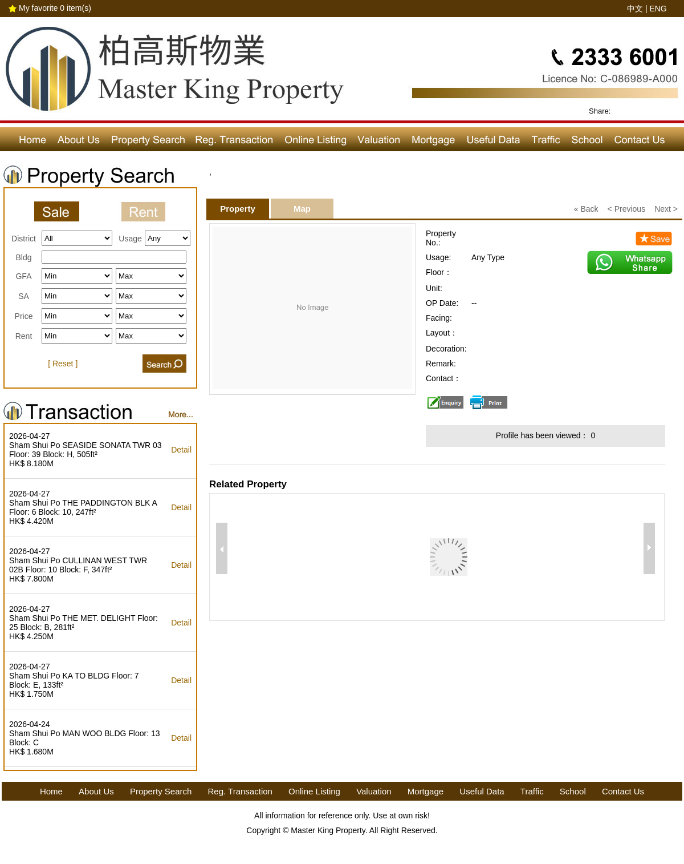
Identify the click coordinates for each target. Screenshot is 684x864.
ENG (657, 8)
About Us (96, 791)
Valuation (373, 791)
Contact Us (623, 791)
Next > (666, 208)
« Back (586, 208)
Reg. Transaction (240, 791)
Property (237, 208)
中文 (635, 8)
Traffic (532, 791)
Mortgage (425, 791)
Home (51, 791)
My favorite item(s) (55, 8)
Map (302, 208)
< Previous (627, 208)
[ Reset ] (63, 363)
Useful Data (481, 791)
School (573, 791)
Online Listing (314, 791)
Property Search (161, 791)
